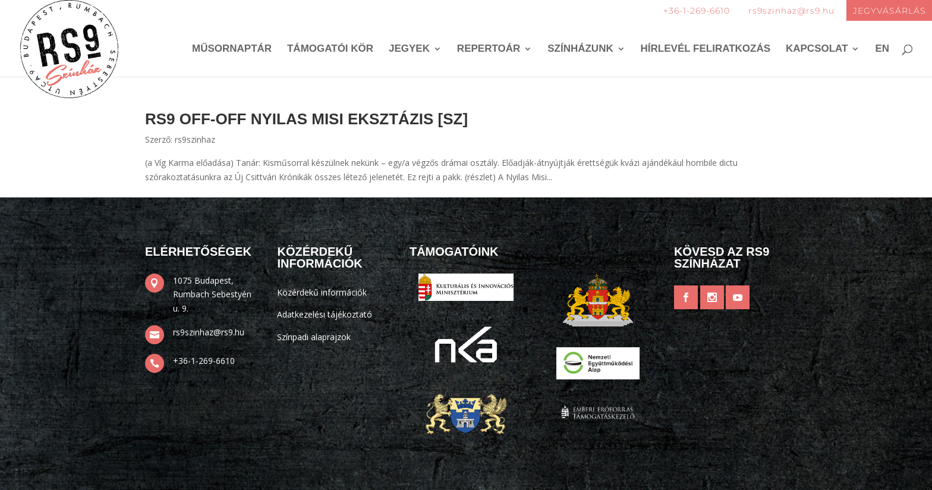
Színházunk (580, 49)
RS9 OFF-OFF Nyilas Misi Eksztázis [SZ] (306, 119)
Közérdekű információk (322, 292)
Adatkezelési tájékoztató (324, 314)
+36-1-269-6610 (696, 10)
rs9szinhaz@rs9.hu (791, 10)
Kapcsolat (817, 49)
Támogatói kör (330, 49)
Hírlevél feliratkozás (706, 49)
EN (882, 49)
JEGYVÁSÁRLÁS (889, 10)
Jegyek (409, 49)
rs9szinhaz (195, 139)
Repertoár (488, 49)
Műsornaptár (232, 49)
